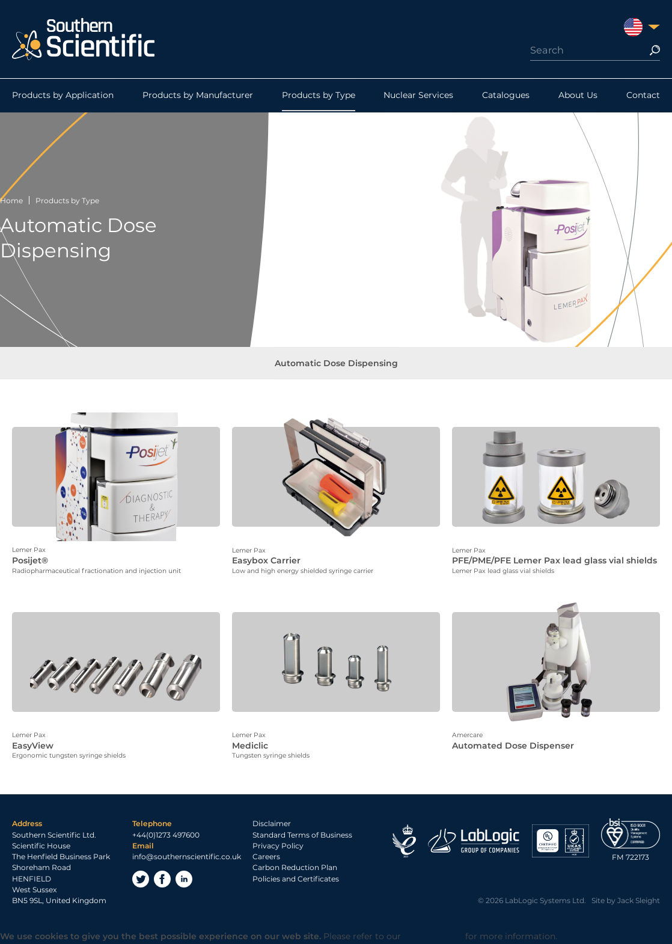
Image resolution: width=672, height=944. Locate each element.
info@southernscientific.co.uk (186, 857)
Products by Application (63, 95)
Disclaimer (271, 824)
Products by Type (318, 95)
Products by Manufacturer (197, 95)
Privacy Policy (278, 846)
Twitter (140, 880)
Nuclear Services (418, 95)
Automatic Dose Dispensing (336, 363)
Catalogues (506, 95)
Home (11, 200)
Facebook (162, 880)
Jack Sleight (638, 901)
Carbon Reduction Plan (294, 868)
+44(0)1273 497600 (166, 836)
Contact (643, 95)
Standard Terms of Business (302, 836)
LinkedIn (184, 880)
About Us (577, 95)
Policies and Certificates (295, 879)
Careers (266, 857)
